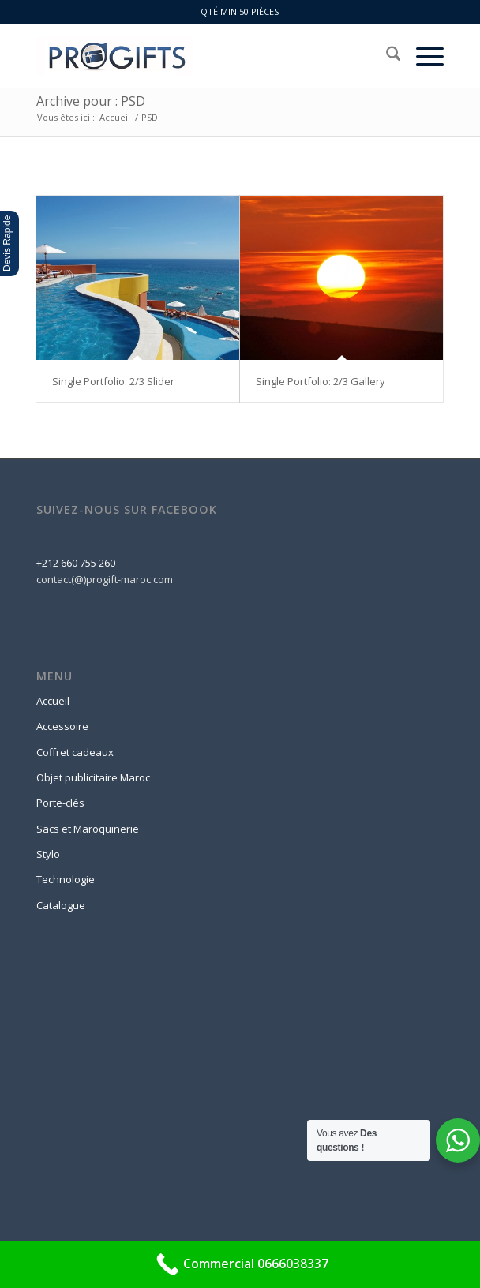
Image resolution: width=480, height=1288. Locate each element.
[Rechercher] (385, 56)
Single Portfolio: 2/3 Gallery (320, 381)
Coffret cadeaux (75, 752)
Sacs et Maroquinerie (87, 829)
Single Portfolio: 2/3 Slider (113, 381)
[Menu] (422, 56)
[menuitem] (385, 56)
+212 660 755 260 (75, 563)
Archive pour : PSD (90, 101)
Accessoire (62, 726)
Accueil (52, 701)
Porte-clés (60, 803)
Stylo (48, 854)
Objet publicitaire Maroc (93, 777)
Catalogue (60, 905)
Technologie (65, 879)
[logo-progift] (199, 56)
